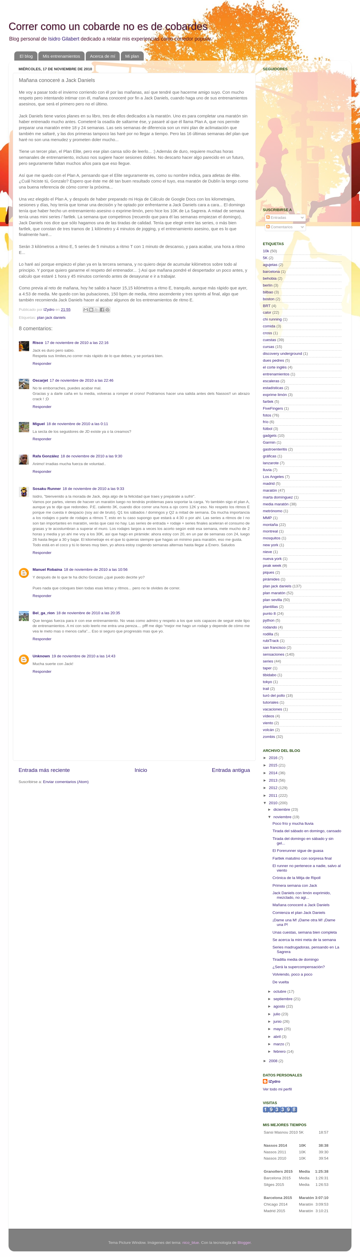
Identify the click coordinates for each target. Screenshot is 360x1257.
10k (266, 251)
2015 (274, 765)
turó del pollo (274, 695)
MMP (267, 518)
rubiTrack (271, 640)
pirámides (271, 579)
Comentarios (279, 227)
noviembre (283, 817)
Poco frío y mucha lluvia (293, 823)
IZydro (274, 1081)
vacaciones (272, 709)
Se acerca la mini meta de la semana (304, 940)
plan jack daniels (51, 317)
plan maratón (274, 593)
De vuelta (281, 982)
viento (268, 723)
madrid (269, 483)
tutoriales (271, 702)
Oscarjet (40, 380)
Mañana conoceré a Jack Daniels (301, 905)
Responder (42, 363)
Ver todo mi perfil (277, 1089)
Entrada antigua (231, 770)
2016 (274, 758)
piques (268, 572)
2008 (274, 1061)
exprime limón (275, 395)
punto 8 (269, 613)
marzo (279, 1044)
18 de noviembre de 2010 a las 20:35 (88, 613)
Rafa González (46, 456)
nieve (267, 552)
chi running (272, 319)
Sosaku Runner (47, 489)
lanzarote (271, 463)
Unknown (41, 656)
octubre (280, 991)
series (268, 661)
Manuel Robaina (47, 569)
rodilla (268, 634)
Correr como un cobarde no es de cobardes (108, 26)
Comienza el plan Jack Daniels (299, 912)
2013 (274, 780)
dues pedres (273, 360)
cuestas (269, 340)
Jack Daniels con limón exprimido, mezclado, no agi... (302, 895)
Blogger (244, 1242)
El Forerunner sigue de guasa (298, 850)
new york (270, 545)
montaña (270, 525)
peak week (272, 565)
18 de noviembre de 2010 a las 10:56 (96, 569)
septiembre (283, 999)
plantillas (270, 607)
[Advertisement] (298, 161)
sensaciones (273, 654)
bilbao (268, 292)
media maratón (276, 504)
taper (267, 668)
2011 (274, 795)
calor (267, 312)
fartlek (268, 401)
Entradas (276, 217)
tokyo (267, 682)
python (269, 620)
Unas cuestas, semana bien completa (305, 932)
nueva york (272, 559)
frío (266, 422)
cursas (268, 347)
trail (266, 688)
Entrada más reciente (44, 770)
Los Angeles (273, 477)
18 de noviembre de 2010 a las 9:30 (91, 456)
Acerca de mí (102, 56)
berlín (268, 285)
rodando (270, 627)
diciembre (282, 809)
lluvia (267, 470)
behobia (270, 278)
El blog (26, 56)
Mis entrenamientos (61, 56)
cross (267, 333)
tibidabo (269, 675)
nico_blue (191, 1242)
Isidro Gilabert (63, 39)
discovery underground (282, 353)
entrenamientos (276, 374)
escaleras (271, 381)
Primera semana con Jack (295, 885)
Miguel (39, 424)
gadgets (270, 435)
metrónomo (272, 511)
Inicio (141, 770)
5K (265, 258)
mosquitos (272, 538)
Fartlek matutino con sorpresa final (302, 858)
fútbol (267, 429)
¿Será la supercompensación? (299, 967)
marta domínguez (278, 497)
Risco (38, 343)
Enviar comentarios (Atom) (66, 782)
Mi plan (132, 56)
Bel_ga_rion (44, 613)
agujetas (270, 265)
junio (278, 1021)
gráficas (269, 456)
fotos (267, 415)
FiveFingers (273, 408)
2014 (274, 773)
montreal (270, 531)
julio (277, 1014)
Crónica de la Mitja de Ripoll (297, 878)
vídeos (268, 716)
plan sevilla (272, 600)
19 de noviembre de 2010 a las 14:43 (83, 656)
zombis (269, 736)
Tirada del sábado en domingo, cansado (307, 831)
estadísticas (273, 388)
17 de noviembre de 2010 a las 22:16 (77, 343)
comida (269, 326)
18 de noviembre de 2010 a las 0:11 (77, 424)
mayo (278, 1029)
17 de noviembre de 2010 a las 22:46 (81, 380)
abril (277, 1036)
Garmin (269, 442)
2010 (274, 803)
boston (269, 299)
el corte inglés (275, 367)
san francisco (274, 647)
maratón (270, 490)
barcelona (271, 271)
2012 (274, 788)
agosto (279, 1006)
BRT (267, 306)
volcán (268, 730)
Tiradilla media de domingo (296, 959)
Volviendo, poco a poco (293, 974)
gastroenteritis (275, 449)
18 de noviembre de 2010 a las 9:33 (93, 489)
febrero (280, 1051)
